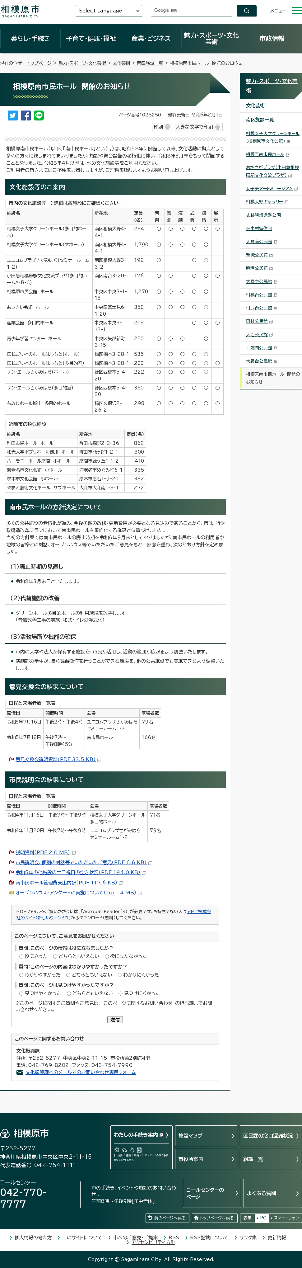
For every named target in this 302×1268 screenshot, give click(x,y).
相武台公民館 (261, 308)
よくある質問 (261, 1193)
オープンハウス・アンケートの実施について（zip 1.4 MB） (79, 892)
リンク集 (248, 1237)
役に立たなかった (128, 956)
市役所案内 (191, 1159)
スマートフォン (286, 1218)
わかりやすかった (43, 975)
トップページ (39, 63)
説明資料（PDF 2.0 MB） (46, 852)
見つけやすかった (43, 993)
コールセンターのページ (205, 1193)
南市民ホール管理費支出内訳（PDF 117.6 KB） (69, 882)
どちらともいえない (78, 956)
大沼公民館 (259, 334)
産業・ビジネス (151, 38)
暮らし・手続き (30, 38)
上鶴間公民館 (261, 348)
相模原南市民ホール (268, 154)
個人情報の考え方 (33, 1237)
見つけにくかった (142, 993)
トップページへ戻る (217, 1218)
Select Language (100, 10)
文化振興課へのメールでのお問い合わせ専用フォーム (81, 1072)
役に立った (36, 956)
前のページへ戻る (169, 1218)
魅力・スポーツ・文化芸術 (211, 38)
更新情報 (276, 1237)
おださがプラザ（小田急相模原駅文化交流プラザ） (272, 171)
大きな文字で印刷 (194, 127)
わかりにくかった (141, 975)
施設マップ (190, 1135)
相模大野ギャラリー (267, 202)
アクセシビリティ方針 (153, 1242)
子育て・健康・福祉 (91, 38)
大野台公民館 (261, 361)
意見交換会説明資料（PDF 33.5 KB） (58, 759)
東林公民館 (259, 321)
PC (263, 1218)
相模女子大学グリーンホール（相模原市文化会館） (273, 137)
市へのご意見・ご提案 (135, 1237)
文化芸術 (121, 63)
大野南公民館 (261, 241)
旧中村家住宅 (259, 228)
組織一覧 (253, 1159)
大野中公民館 (261, 281)
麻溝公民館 (259, 268)
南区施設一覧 (150, 63)
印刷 (158, 127)
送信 (115, 1019)
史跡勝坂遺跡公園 (263, 215)
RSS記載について (209, 1237)
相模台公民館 (261, 295)
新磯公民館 (259, 255)
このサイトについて (82, 1237)
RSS (174, 1237)
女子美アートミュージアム (272, 188)
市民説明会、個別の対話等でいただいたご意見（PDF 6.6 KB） (84, 862)
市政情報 (271, 38)
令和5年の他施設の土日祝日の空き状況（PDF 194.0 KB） (81, 872)
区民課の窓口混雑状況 (268, 1135)
